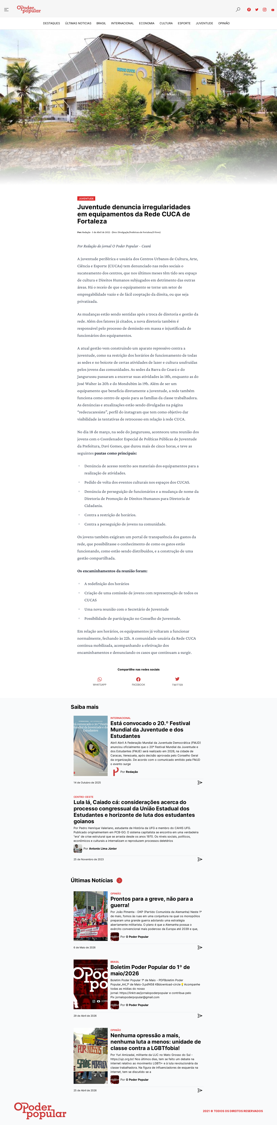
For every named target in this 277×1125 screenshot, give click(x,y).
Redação (86, 232)
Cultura (166, 24)
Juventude (204, 24)
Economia (146, 24)
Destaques (51, 24)
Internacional (122, 24)
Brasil (101, 24)
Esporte (184, 24)
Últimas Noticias (78, 24)
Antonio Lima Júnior (103, 848)
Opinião (224, 24)
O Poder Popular (137, 936)
